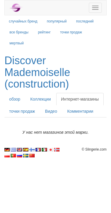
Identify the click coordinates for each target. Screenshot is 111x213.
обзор (14, 99)
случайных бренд (23, 21)
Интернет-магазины (80, 99)
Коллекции (40, 99)
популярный (57, 21)
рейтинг (44, 32)
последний (85, 21)
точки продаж (71, 32)
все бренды (18, 32)
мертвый (16, 43)
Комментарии (80, 111)
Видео (51, 111)
